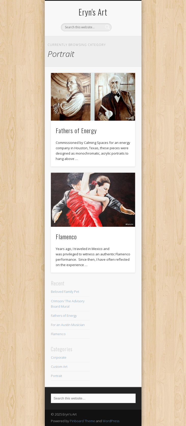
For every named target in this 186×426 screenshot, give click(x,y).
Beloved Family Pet (65, 291)
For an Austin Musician (68, 324)
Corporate (58, 357)
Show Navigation (123, 46)
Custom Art (59, 366)
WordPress (111, 421)
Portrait (56, 375)
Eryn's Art (93, 12)
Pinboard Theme (82, 421)
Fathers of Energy (76, 130)
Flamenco (66, 236)
